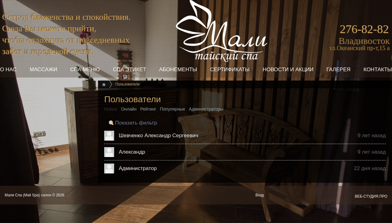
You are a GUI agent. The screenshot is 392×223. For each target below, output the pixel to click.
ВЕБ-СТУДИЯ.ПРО (371, 196)
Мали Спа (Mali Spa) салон (28, 195)
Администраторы (206, 109)
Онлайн (128, 109)
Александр (132, 152)
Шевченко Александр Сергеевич (158, 135)
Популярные (172, 109)
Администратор (138, 168)
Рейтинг (148, 109)
